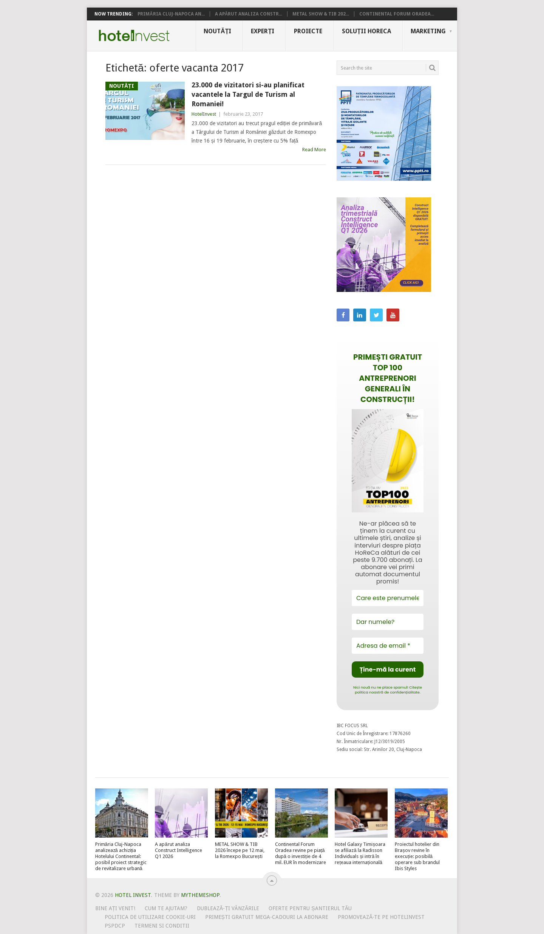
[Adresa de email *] (387, 646)
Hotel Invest (134, 35)
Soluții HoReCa (366, 31)
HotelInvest (204, 114)
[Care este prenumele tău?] (387, 598)
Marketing (428, 31)
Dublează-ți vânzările (228, 908)
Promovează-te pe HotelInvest (381, 917)
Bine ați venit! (115, 908)
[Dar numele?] (387, 622)
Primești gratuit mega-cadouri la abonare (266, 917)
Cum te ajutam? (166, 908)
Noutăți (217, 31)
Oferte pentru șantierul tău (310, 908)
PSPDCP (115, 926)
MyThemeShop (200, 895)
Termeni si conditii (161, 926)
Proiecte (308, 31)
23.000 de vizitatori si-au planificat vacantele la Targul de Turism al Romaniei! (248, 94)
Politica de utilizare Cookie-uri (150, 917)
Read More (314, 149)
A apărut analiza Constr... (249, 14)
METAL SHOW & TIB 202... (320, 14)
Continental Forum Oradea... (396, 14)
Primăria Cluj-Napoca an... (171, 14)
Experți (262, 31)
